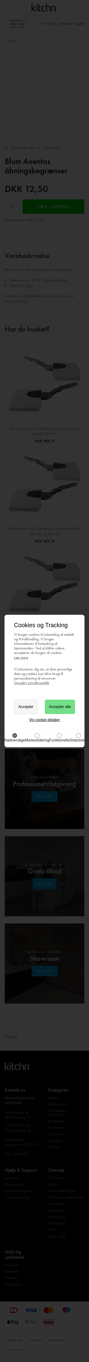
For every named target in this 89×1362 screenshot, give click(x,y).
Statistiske (78, 740)
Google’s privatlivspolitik (31, 682)
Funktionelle (59, 740)
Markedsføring (37, 740)
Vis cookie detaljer (44, 720)
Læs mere (21, 657)
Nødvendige (15, 740)
